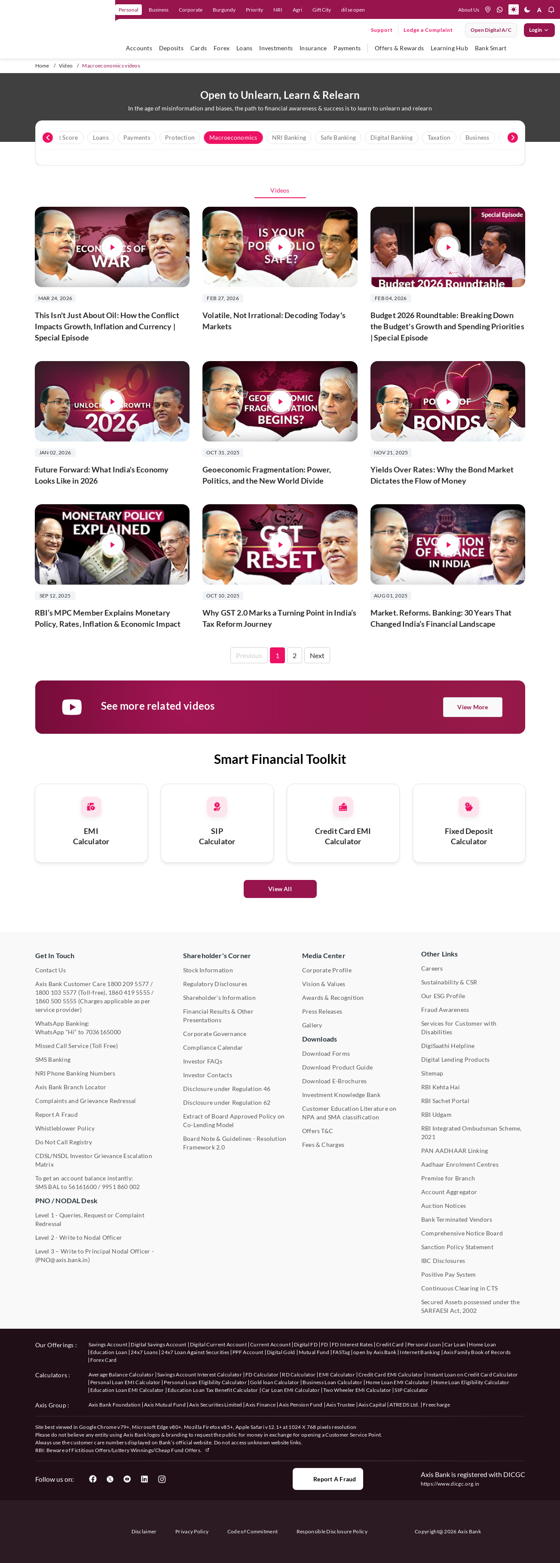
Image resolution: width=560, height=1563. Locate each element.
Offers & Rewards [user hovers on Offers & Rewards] (399, 48)
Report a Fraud (328, 1479)
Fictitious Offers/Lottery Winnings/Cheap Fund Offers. (140, 1450)
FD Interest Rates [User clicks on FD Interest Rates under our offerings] (352, 1344)
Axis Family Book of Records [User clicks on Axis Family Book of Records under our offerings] (477, 1352)
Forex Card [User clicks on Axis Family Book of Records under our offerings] (103, 1360)
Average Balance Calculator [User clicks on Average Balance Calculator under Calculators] (121, 1374)
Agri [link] (297, 9)
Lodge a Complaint (428, 30)
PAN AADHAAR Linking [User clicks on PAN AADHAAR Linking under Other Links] (454, 1150)
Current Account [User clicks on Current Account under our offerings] (270, 1344)
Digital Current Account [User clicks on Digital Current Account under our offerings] (218, 1344)
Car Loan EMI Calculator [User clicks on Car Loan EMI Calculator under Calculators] (291, 1390)
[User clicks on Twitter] (110, 1479)
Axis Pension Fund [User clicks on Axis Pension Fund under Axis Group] (300, 1404)
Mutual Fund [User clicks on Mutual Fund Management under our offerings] (314, 1352)
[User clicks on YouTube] (127, 1479)
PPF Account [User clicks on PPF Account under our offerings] (248, 1352)
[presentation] (48, 137)
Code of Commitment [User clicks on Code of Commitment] (252, 1531)
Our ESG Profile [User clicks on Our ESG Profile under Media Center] (443, 995)
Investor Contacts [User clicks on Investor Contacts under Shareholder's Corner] (207, 1075)
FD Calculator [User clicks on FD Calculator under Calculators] (261, 1374)
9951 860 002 (121, 1186)
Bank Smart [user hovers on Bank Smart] (490, 48)
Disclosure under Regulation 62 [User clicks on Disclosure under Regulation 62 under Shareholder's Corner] (226, 1102)
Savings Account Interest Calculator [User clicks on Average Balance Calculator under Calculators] (199, 1374)
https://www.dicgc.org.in (450, 1483)
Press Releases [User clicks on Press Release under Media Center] (322, 1011)
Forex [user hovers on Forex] (222, 48)
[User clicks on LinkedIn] (144, 1479)
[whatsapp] (499, 9)
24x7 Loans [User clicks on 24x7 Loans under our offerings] (144, 1352)
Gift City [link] (321, 9)
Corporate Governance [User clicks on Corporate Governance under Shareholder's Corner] (215, 1033)
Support (382, 30)
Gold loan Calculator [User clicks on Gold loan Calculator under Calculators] (274, 1382)
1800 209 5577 (128, 983)
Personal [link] (128, 9)
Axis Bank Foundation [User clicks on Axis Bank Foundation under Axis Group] (115, 1404)
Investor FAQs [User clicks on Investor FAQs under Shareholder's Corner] (202, 1061)
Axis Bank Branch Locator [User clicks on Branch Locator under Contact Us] (71, 1087)
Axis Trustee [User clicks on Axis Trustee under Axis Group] (340, 1404)
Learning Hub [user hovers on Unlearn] (449, 48)
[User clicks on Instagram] (161, 1479)
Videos (279, 190)
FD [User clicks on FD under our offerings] (324, 1344)
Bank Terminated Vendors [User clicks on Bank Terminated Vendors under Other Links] (457, 1219)
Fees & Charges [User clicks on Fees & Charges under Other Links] (323, 1144)
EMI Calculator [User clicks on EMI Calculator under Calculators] (337, 1374)
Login (539, 30)
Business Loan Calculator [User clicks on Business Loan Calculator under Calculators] (332, 1382)
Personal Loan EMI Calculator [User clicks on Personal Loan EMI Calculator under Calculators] (125, 1382)
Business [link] (158, 9)
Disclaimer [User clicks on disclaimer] (144, 1531)
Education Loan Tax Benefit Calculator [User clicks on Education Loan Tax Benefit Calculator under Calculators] (213, 1390)
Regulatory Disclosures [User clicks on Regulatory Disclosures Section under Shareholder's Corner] (215, 983)
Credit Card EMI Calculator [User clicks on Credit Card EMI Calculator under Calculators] (390, 1374)
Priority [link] (254, 9)
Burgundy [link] (224, 9)
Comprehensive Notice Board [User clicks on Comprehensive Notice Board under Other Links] (462, 1233)
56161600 (82, 1186)
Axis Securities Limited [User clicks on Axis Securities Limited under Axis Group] (215, 1404)
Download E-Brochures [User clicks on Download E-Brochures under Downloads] (334, 1081)
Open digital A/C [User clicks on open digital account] (491, 30)
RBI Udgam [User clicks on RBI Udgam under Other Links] (436, 1114)
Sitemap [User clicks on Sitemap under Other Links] (432, 1073)
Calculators (51, 1375)
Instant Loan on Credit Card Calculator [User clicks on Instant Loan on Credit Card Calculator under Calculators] (472, 1374)
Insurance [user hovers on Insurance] (313, 48)
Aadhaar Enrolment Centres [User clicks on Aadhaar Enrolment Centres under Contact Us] (460, 1164)
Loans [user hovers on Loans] (244, 48)
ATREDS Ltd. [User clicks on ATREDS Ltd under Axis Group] (404, 1404)
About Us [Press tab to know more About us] (468, 9)
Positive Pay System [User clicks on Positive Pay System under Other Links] (448, 1274)
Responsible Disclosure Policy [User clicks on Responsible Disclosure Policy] (332, 1531)
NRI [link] (277, 9)
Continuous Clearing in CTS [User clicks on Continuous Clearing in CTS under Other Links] (459, 1288)
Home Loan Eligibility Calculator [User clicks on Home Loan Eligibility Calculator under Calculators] (471, 1382)
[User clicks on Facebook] (93, 1479)
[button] (513, 9)
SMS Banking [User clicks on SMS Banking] (53, 1059)
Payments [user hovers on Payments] (347, 48)
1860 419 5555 (129, 992)
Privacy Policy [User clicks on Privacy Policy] (191, 1531)
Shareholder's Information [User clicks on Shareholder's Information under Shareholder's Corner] (219, 997)
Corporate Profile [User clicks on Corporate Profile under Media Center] (327, 970)
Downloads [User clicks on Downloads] (319, 1039)
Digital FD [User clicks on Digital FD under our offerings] (306, 1344)
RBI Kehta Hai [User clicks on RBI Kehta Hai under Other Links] (440, 1087)
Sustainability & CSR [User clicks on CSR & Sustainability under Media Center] (449, 982)
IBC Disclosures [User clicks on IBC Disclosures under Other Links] (443, 1260)
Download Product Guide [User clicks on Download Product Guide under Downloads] (337, 1067)
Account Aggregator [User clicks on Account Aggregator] (449, 1191)
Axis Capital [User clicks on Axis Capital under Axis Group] (372, 1404)
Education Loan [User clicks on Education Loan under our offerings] (108, 1352)
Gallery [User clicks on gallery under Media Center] (312, 1025)
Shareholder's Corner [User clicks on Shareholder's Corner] (217, 955)
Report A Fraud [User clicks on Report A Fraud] (56, 1114)
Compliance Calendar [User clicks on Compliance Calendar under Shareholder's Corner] (213, 1047)
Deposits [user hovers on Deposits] (171, 48)
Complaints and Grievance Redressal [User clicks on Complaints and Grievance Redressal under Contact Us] (85, 1100)
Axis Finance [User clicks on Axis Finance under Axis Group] (260, 1404)
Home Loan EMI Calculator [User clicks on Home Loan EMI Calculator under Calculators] (398, 1382)
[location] (487, 9)
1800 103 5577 (56, 992)
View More (472, 707)
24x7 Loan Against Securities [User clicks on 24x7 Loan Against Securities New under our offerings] (195, 1352)
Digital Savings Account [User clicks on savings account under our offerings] (158, 1344)
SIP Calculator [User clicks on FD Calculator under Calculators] (411, 1390)
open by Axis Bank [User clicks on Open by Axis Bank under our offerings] (374, 1352)
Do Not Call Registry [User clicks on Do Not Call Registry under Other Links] (63, 1142)
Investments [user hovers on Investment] (276, 48)
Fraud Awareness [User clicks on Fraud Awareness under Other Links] (445, 1009)
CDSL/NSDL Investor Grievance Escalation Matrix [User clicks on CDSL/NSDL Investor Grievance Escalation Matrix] (93, 1160)
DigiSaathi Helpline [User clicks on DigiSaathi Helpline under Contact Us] (448, 1045)
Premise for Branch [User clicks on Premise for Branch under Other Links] (448, 1178)
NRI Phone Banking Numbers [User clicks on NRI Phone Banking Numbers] (75, 1073)
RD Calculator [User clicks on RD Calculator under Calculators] (298, 1374)
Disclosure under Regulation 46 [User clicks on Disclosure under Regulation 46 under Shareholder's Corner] (226, 1088)
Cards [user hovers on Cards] (198, 48)
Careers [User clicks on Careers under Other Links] (432, 968)
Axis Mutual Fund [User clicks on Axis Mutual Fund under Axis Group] (165, 1404)
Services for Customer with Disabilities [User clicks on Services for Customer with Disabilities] (458, 1028)
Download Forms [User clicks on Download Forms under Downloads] (326, 1053)
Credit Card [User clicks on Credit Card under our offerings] (390, 1344)
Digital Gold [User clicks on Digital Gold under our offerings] (281, 1352)
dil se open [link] (353, 9)
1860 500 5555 (56, 1001)
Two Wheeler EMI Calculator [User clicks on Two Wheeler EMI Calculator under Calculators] (357, 1390)
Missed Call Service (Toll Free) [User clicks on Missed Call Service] (76, 1045)
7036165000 (103, 1032)
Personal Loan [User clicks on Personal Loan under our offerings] (424, 1344)
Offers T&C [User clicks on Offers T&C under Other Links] (317, 1130)
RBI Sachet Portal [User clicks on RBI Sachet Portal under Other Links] (445, 1100)
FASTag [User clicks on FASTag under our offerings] (341, 1352)
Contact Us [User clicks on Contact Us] (50, 970)
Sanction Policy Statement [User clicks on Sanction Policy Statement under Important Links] (457, 1246)
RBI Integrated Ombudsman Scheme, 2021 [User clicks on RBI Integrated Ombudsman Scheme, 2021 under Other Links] (471, 1132)
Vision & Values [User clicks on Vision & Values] (324, 983)
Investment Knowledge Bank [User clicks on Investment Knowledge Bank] (341, 1094)
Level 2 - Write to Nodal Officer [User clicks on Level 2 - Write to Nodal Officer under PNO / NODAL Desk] (78, 1237)
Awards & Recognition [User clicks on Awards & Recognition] (333, 997)
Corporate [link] (190, 9)
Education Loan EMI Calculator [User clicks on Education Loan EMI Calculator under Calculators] (127, 1390)
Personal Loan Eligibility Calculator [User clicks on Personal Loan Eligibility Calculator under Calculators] (205, 1382)
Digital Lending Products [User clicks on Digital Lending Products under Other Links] (455, 1059)
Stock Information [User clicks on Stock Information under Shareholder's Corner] (208, 970)
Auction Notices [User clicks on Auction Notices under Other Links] (443, 1205)
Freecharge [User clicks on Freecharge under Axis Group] (436, 1404)
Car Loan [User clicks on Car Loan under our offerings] (455, 1344)
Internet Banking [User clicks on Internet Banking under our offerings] (420, 1352)
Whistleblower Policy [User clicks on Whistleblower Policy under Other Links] (65, 1128)
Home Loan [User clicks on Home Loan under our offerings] (482, 1344)
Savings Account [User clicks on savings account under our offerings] (108, 1344)
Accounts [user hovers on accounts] (139, 48)
